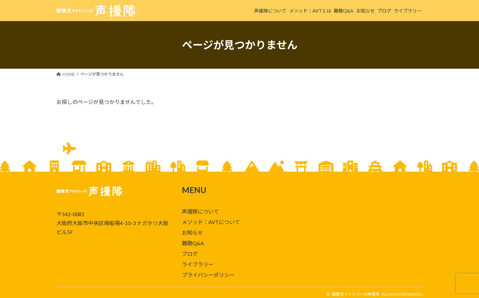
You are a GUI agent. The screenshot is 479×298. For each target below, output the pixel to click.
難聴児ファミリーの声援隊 (355, 294)
